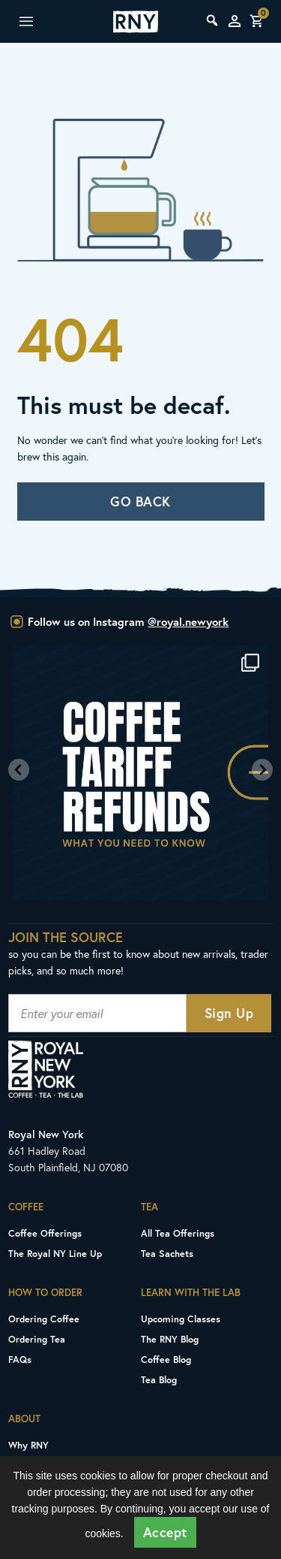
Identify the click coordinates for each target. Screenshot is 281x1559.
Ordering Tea (36, 1339)
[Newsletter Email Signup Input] (97, 1013)
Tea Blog (159, 1379)
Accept (165, 1532)
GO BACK (140, 501)
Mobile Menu (42, 22)
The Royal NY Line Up (55, 1253)
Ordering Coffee (43, 1319)
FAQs (19, 1359)
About (24, 1418)
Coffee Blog (166, 1359)
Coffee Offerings (45, 1233)
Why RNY (28, 1445)
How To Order (45, 1292)
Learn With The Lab (191, 1292)
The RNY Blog (170, 1339)
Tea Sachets (167, 1253)
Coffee (25, 1206)
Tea (149, 1206)
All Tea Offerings (177, 1233)
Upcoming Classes (180, 1319)
